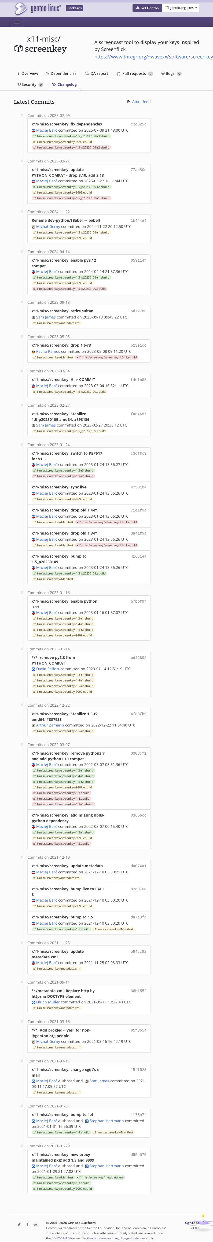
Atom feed (138, 101)
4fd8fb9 (138, 709)
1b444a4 (138, 219)
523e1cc (138, 343)
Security (30, 84)
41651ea (138, 551)
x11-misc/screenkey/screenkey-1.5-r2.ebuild (63, 473)
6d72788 (138, 309)
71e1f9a (138, 506)
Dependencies (61, 73)
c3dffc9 (138, 450)
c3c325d (138, 124)
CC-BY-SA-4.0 (60, 1232)
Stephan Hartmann (107, 1114)
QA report (96, 73)
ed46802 (138, 653)
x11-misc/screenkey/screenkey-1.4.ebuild (61, 794)
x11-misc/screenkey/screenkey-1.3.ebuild (61, 789)
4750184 (138, 484)
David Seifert (47, 664)
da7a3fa (138, 912)
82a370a (138, 884)
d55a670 (138, 1148)
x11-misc (42, 39)
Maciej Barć (46, 129)
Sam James (46, 315)
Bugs (171, 73)
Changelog (64, 84)
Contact (192, 1217)
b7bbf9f (138, 596)
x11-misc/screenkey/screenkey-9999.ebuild (62, 141)
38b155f (138, 985)
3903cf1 (138, 748)
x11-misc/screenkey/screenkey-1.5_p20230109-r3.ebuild (71, 136)
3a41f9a (138, 529)
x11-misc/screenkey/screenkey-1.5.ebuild (61, 839)
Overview (28, 73)
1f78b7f (138, 1109)
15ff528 (138, 1064)
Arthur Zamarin (50, 720)
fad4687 (138, 411)
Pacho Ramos (48, 349)
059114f (138, 259)
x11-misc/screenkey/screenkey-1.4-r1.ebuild (107, 518)
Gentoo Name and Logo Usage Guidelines (116, 1232)
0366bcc (138, 810)
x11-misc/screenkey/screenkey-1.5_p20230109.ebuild (69, 288)
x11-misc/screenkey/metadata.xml (56, 321)
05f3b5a (138, 1024)
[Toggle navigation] (17, 22)
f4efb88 (138, 377)
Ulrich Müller (48, 996)
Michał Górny (48, 225)
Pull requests (135, 73)
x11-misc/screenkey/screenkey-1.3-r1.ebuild (107, 541)
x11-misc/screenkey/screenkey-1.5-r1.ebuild (63, 800)
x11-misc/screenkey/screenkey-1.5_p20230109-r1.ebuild (71, 197)
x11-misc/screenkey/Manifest (53, 355)
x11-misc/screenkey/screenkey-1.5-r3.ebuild (107, 355)
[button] (147, 8)
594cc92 (138, 945)
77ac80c (138, 169)
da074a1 (138, 861)
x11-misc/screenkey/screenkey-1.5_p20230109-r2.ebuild (71, 147)
